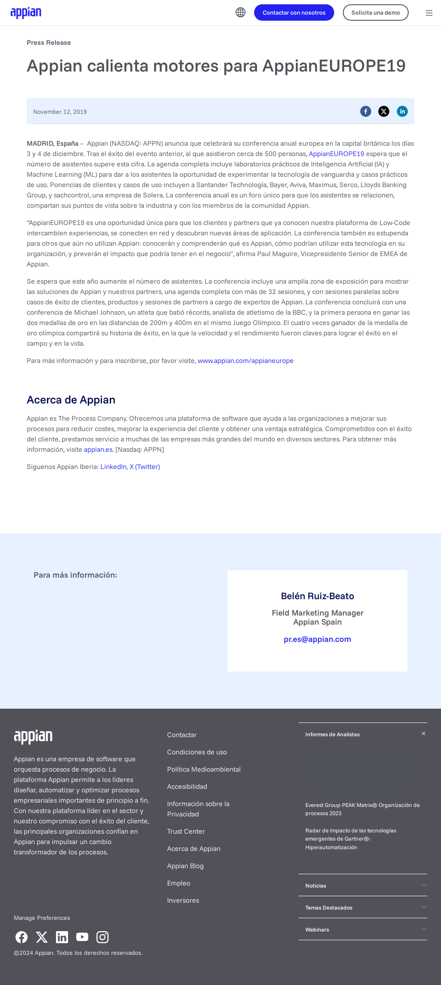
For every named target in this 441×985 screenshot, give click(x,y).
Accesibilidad (187, 786)
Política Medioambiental (204, 769)
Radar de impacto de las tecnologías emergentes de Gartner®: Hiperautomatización (350, 839)
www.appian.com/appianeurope (246, 360)
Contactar (182, 734)
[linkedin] (402, 111)
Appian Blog (185, 865)
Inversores (183, 900)
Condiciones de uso (197, 751)
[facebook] (365, 111)
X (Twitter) (145, 466)
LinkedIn (113, 466)
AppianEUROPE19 (336, 153)
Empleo (178, 883)
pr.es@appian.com (317, 639)
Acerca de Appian (193, 848)
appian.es (98, 449)
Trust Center (186, 831)
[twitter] (383, 111)
